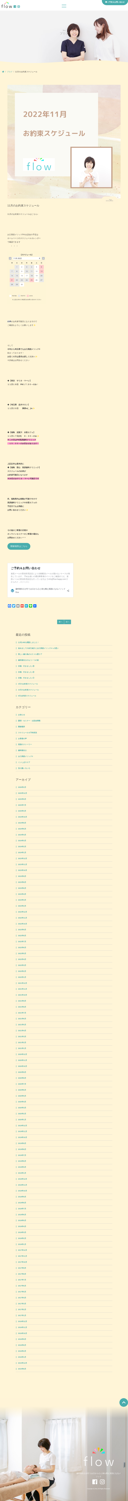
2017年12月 (22, 1250)
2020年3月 (22, 1108)
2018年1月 (22, 1244)
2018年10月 (22, 1191)
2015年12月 (22, 1363)
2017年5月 (22, 1292)
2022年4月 (22, 959)
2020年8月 (22, 1078)
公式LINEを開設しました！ (28, 642)
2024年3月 (22, 841)
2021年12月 (22, 983)
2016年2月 (22, 1351)
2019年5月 (22, 1167)
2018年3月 (22, 1232)
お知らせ (21, 715)
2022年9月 (22, 930)
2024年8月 (22, 823)
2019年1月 (22, 1173)
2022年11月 (22, 918)
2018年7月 (22, 1209)
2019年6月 (22, 1161)
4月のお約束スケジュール (28, 684)
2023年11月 (22, 864)
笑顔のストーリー (25, 744)
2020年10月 (22, 1066)
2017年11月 (22, 1256)
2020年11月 (22, 1060)
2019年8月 (22, 1149)
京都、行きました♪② (26, 672)
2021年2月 (22, 1043)
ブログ (9, 72)
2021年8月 (22, 1007)
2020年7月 (22, 1084)
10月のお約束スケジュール (28, 690)
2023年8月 (22, 882)
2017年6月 (22, 1286)
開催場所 (21, 727)
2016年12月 (22, 1321)
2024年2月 (22, 847)
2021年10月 (22, 995)
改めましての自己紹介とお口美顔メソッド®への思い (38, 648)
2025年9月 (22, 799)
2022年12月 (22, 912)
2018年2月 (22, 1238)
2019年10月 (22, 1137)
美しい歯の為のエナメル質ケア (30, 654)
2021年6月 (22, 1019)
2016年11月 (22, 1327)
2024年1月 (22, 853)
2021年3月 (22, 1037)
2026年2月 (22, 787)
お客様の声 (22, 739)
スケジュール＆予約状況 (27, 733)
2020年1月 (22, 1120)
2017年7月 (22, 1280)
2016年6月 (22, 1345)
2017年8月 (22, 1274)
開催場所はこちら (18, 546)
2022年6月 (22, 948)
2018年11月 (22, 1185)
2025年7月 (22, 805)
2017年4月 (22, 1298)
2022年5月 (22, 953)
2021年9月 (22, 1001)
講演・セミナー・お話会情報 (29, 721)
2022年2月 (22, 971)
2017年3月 (22, 1304)
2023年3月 (22, 900)
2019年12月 (22, 1126)
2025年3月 (22, 811)
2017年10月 (22, 1262)
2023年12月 (22, 858)
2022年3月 (22, 965)
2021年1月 (22, 1048)
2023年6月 (22, 888)
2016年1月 (22, 1357)
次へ (67, 622)
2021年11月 (22, 989)
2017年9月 (22, 1268)
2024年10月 (22, 817)
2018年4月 (22, 1226)
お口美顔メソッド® (25, 756)
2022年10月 (22, 924)
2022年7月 (22, 942)
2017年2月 (22, 1309)
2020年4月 (22, 1102)
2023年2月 (22, 906)
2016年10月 (22, 1333)
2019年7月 (22, 1155)
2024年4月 (22, 835)
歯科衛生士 (22, 750)
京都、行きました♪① (26, 678)
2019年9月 (22, 1143)
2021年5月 (22, 1025)
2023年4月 (22, 894)
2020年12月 (22, 1054)
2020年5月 (22, 1096)
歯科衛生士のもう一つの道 (28, 660)
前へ (60, 622)
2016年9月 (22, 1339)
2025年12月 (22, 793)
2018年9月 (22, 1197)
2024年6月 (22, 829)
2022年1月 (22, 977)
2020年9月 (22, 1072)
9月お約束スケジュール (27, 696)
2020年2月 (22, 1114)
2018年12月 (22, 1179)
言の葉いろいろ (24, 768)
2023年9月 (22, 876)
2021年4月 (22, 1031)
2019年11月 (22, 1131)
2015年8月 (22, 1369)
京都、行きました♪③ (26, 666)
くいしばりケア (24, 762)
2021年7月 (22, 1013)
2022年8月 (22, 936)
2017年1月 (22, 1315)
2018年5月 (22, 1220)
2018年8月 (22, 1203)
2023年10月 (22, 870)
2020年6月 (22, 1090)
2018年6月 (22, 1215)
